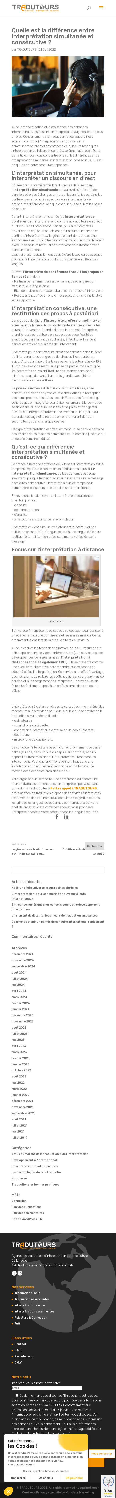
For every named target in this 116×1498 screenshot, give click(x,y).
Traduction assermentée (31, 1299)
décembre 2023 (22, 1015)
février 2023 (21, 1058)
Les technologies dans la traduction (37, 1172)
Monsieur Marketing (79, 1492)
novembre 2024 (23, 960)
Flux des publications (27, 1207)
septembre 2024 (23, 966)
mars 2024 (19, 997)
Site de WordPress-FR (27, 1219)
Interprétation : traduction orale (35, 1166)
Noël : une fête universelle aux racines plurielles (45, 888)
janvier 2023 (20, 1064)
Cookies (17, 1433)
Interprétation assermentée (34, 1311)
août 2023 (19, 1027)
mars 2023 (19, 1052)
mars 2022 (19, 1089)
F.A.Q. (18, 1350)
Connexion (19, 1201)
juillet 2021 (19, 1125)
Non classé (19, 1178)
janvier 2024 (21, 1009)
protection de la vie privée (49, 1433)
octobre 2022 (21, 1070)
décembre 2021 (22, 1101)
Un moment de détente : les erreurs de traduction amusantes (54, 915)
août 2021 (19, 1119)
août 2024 (19, 972)
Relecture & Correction (30, 1317)
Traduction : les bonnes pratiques (35, 1184)
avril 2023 (19, 1046)
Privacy (41, 1492)
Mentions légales (55, 1429)
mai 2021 (18, 1131)
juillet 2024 (20, 979)
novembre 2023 (23, 1021)
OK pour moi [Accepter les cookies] (74, 1478)
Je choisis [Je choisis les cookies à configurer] (46, 1478)
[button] (8, 1491)
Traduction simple (27, 1293)
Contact (20, 1344)
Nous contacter (101, 1453)
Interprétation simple (29, 1305)
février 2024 (21, 1003)
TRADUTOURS (27, 49)
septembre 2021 (23, 1113)
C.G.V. (18, 1362)
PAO (17, 1323)
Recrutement (23, 1356)
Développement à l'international (34, 1160)
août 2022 (19, 1076)
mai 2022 (18, 1082)
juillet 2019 (19, 1137)
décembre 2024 (23, 954)
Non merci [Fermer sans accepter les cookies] (18, 1478)
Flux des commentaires (28, 1213)
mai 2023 (18, 1040)
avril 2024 (19, 991)
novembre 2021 (22, 1107)
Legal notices (87, 1487)
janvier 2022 (20, 1095)
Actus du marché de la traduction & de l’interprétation (50, 1154)
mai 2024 (18, 984)
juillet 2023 (20, 1034)
